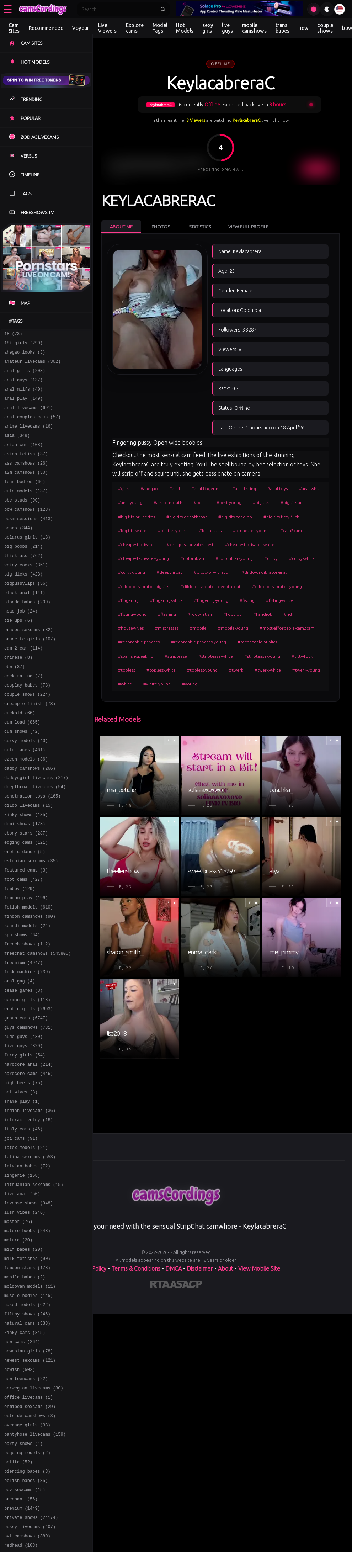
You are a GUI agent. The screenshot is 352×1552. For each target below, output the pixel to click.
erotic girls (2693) (28, 1088)
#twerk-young (306, 670)
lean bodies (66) (24, 500)
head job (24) (21, 644)
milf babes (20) (23, 1356)
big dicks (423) (23, 603)
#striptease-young (262, 656)
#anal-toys (277, 488)
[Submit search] (163, 9)
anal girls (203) (24, 376)
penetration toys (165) (32, 850)
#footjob (232, 614)
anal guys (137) (23, 386)
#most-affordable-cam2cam (287, 628)
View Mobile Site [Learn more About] (259, 1268)
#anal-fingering (206, 488)
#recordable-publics (257, 642)
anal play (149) (23, 407)
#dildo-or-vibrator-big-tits (143, 586)
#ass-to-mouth (168, 502)
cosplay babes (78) (27, 727)
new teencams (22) (26, 1500)
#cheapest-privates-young (143, 558)
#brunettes (210, 530)
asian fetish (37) (26, 469)
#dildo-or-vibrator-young (277, 586)
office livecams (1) (28, 1521)
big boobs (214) (23, 572)
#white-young (157, 684)
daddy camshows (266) (29, 819)
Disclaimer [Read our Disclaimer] (200, 1268)
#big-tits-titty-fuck (281, 516)
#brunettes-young (251, 530)
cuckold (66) (19, 757)
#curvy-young (131, 572)
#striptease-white (215, 656)
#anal (174, 488)
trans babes (283, 28)
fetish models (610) (28, 974)
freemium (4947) (23, 1036)
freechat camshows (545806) (37, 1026)
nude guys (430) (23, 1119)
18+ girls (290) (23, 345)
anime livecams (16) (28, 438)
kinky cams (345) (24, 1449)
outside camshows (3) (29, 1541)
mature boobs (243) (27, 1335)
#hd (288, 614)
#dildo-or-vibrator (212, 572)
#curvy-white (302, 558)
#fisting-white (279, 600)
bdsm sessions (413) (28, 541)
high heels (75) (23, 1170)
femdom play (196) (26, 964)
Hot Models (184, 28)
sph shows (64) (22, 1005)
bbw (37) (14, 706)
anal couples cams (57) (32, 427)
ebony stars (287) (26, 892)
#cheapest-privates (136, 544)
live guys (227, 28)
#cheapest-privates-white (249, 544)
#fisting (247, 600)
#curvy (271, 558)
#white (125, 684)
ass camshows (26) (26, 479)
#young (189, 684)
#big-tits (261, 502)
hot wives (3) (21, 1180)
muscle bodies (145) (28, 1407)
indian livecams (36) (29, 1201)
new (303, 28)
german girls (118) (27, 1077)
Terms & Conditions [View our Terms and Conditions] (135, 1268)
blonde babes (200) (27, 634)
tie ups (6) (18, 654)
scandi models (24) (27, 995)
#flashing (167, 614)
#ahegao (149, 488)
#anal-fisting (244, 488)
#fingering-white (166, 600)
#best (199, 502)
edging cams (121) (26, 902)
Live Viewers (107, 28)
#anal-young (130, 502)
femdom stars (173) (27, 1376)
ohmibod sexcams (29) (29, 1531)
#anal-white (310, 488)
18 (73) (13, 335)
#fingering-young (211, 600)
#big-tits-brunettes (136, 516)
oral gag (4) (19, 1057)
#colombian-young (234, 558)
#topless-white (161, 670)
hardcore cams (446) (28, 1160)
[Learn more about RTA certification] (160, 1285)
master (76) (18, 1325)
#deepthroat (169, 572)
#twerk (236, 670)
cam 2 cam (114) (23, 685)
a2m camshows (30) (26, 489)
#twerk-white (268, 670)
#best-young (229, 502)
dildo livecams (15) (28, 861)
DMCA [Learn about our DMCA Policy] (173, 1268)
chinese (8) (18, 696)
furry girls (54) (24, 1139)
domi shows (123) (24, 881)
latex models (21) (26, 1242)
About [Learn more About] (225, 1268)
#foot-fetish (199, 614)
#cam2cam (291, 530)
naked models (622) (27, 1418)
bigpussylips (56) (26, 613)
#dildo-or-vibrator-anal (264, 572)
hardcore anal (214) (28, 1149)
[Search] (119, 9)
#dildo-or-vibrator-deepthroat (210, 586)
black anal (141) (24, 623)
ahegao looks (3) (24, 355)
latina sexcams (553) (29, 1253)
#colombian (192, 558)
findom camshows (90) (29, 984)
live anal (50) (22, 1294)
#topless (126, 670)
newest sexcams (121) (29, 1480)
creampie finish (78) (29, 747)
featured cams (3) (26, 933)
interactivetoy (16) (28, 1211)
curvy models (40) (26, 788)
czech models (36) (26, 809)
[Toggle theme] (327, 9)
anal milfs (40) (23, 396)
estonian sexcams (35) (31, 923)
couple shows (325, 28)
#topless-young (202, 670)
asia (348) (17, 448)
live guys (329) (23, 1129)
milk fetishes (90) (27, 1366)
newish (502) (19, 1490)
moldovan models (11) (29, 1397)
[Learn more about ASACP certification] (186, 1285)
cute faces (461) (24, 799)
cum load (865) (22, 768)
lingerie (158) (22, 1273)
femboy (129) (19, 953)
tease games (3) (23, 1067)
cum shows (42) (22, 778)
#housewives (131, 628)
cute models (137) (26, 510)
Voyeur (80, 28)
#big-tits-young (173, 530)
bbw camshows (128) (27, 531)
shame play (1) (22, 1191)
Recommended (46, 28)
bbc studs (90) (22, 520)
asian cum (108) (23, 458)
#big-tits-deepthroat (186, 516)
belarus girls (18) (27, 561)
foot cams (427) (23, 943)
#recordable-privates (139, 642)
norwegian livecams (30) (33, 1511)
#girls (123, 488)
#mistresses (166, 628)
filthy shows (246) (27, 1428)
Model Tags (160, 28)
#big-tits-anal (293, 502)
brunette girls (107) (29, 675)
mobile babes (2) (24, 1387)
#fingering (128, 600)
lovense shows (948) (28, 1304)
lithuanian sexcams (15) (33, 1284)
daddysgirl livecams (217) (36, 830)
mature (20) (18, 1345)
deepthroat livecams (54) (35, 840)
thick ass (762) (23, 582)
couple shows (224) (27, 737)
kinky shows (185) (26, 871)
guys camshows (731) (28, 1108)
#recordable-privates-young (198, 642)
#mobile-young (233, 628)
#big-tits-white (132, 530)
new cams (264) (22, 1459)
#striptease (176, 656)
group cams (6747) (26, 1098)
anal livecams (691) (28, 417)
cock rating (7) (23, 716)
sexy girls (207, 28)
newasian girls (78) (28, 1469)
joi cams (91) (21, 1232)
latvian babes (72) (27, 1263)
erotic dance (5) (24, 912)
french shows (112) (27, 1015)
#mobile (198, 628)
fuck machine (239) (27, 1046)
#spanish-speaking (135, 656)
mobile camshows (254, 28)
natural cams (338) (27, 1438)
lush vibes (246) (24, 1315)
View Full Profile (248, 226)
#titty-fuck (302, 656)
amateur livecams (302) (32, 365)
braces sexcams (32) (28, 665)
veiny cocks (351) (26, 592)
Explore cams (135, 28)
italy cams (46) (23, 1222)
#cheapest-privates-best (190, 544)
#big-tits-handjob (235, 516)
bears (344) (18, 551)
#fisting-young (132, 614)
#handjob (262, 614)
